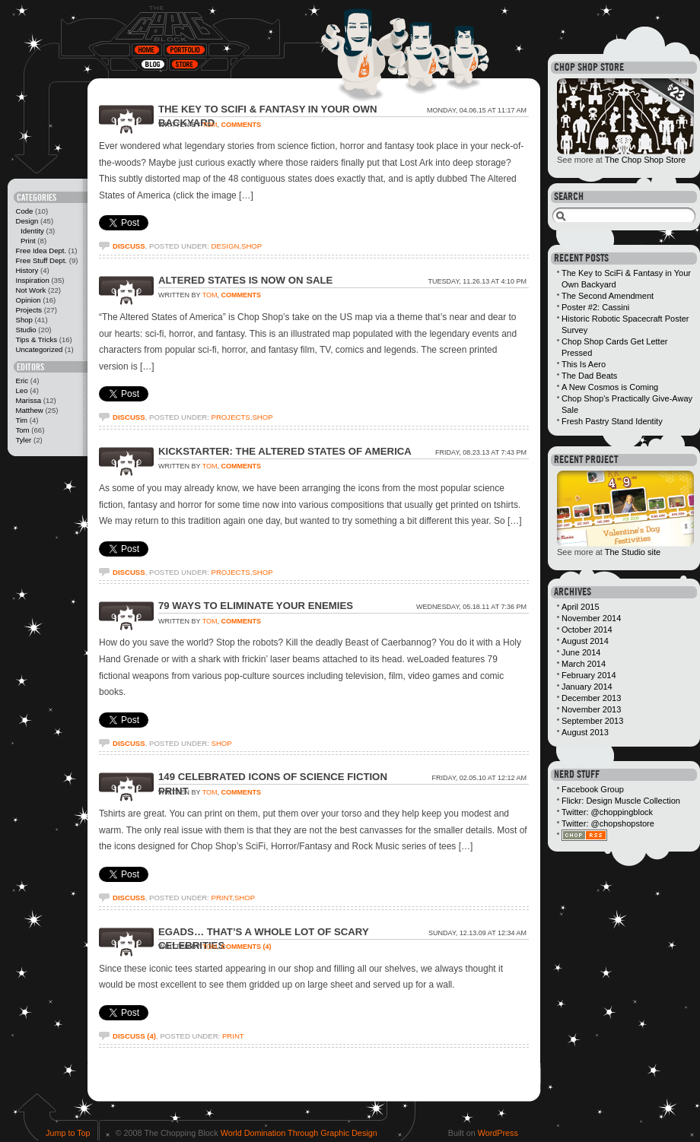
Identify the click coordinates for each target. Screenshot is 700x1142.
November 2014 (591, 618)
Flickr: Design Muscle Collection (621, 800)
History (26, 270)
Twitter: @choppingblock (607, 812)
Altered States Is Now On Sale (245, 280)
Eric (21, 380)
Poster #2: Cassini (595, 307)
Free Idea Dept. (40, 250)
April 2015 (581, 606)
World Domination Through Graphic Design (299, 1132)
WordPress (498, 1132)
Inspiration (32, 280)
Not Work (30, 290)
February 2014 (589, 675)
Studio (25, 329)
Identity (32, 231)
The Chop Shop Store (645, 159)
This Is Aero (584, 364)
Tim (21, 420)
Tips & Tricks (36, 339)
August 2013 (585, 732)
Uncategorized (38, 349)
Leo (21, 390)
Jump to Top (68, 1132)
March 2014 (584, 663)
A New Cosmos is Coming (610, 387)
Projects (28, 310)
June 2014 (581, 652)
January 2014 (587, 686)
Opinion (27, 300)
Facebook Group (593, 789)
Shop (23, 320)
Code (24, 211)
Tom (22, 430)
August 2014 (585, 641)
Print (28, 240)
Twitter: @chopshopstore (608, 823)
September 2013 (592, 720)
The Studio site (632, 552)
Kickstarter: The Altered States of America (285, 451)
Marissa (28, 400)
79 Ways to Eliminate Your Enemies (255, 605)
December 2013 (591, 698)
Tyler (23, 440)
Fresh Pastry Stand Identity (612, 421)
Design (26, 221)
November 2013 (591, 709)
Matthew (29, 410)
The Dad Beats (589, 375)
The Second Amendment (608, 295)
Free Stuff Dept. (41, 260)
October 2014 (587, 629)
